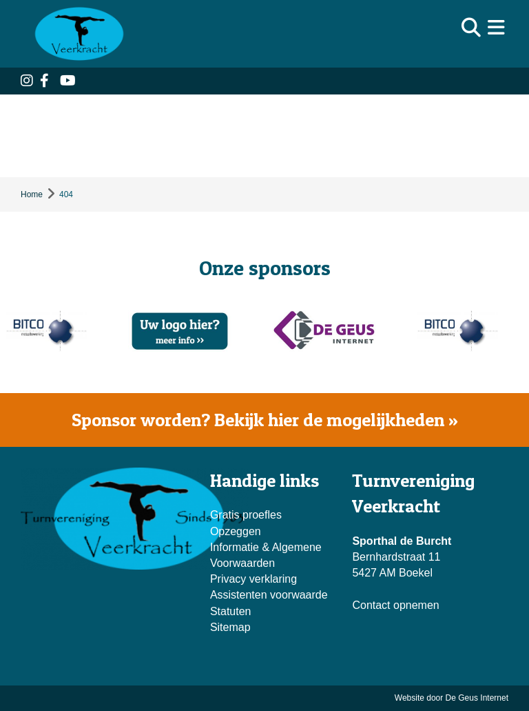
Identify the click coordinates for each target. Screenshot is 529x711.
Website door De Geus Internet (451, 698)
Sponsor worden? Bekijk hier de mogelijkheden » (265, 419)
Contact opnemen (395, 605)
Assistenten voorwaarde (269, 595)
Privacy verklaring (253, 579)
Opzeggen (235, 531)
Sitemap (230, 627)
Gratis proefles (246, 515)
